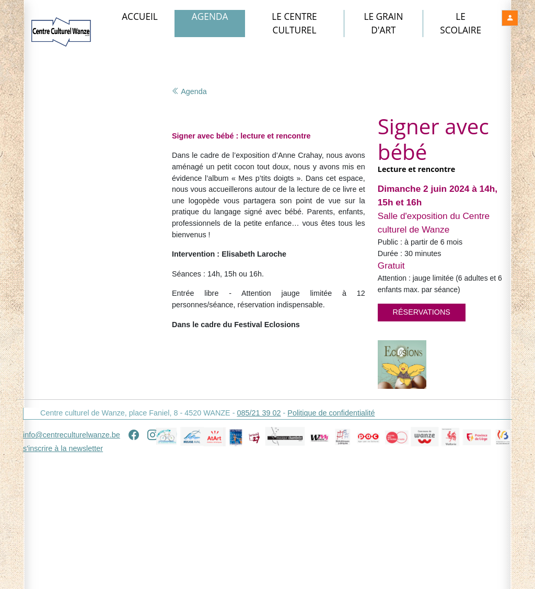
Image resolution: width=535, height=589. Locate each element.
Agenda (210, 16)
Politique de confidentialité (331, 542)
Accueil (140, 16)
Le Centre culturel (294, 23)
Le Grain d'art (383, 23)
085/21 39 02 (259, 542)
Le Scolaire (460, 23)
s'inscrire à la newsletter (63, 578)
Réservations (421, 312)
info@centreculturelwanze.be (71, 564)
